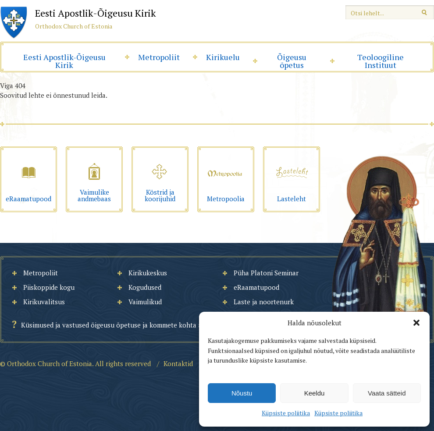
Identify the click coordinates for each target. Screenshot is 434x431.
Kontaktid (178, 363)
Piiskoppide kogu (49, 287)
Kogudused (144, 287)
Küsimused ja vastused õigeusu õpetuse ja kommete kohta (108, 325)
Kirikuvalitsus (44, 301)
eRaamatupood (256, 287)
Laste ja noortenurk (264, 301)
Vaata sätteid (387, 393)
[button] (416, 322)
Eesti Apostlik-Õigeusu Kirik (64, 61)
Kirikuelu (223, 57)
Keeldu (314, 393)
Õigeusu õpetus (291, 61)
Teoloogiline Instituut (380, 61)
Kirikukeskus (147, 272)
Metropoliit (159, 57)
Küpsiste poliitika (286, 413)
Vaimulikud (145, 301)
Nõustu (242, 393)
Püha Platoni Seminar (266, 272)
